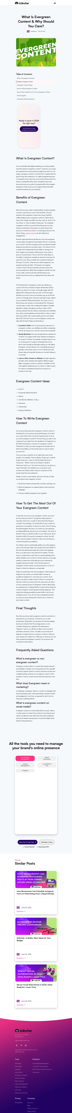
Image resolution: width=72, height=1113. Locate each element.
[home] (22, 3)
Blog (28, 1105)
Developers (36, 1072)
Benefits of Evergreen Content (25, 81)
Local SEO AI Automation (40, 1066)
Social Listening (20, 1078)
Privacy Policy (31, 1111)
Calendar (18, 1069)
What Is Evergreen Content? (25, 78)
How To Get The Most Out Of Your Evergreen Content (33, 92)
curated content (30, 233)
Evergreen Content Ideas (24, 85)
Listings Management (21, 1084)
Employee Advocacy (21, 1093)
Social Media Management (41, 1063)
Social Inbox (18, 1072)
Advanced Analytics (21, 1087)
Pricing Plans (19, 1102)
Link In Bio (18, 1090)
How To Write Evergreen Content (27, 88)
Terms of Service (32, 1108)
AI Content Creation (21, 1075)
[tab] (25, 758)
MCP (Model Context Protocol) (42, 1069)
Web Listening (19, 1081)
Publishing (18, 1063)
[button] (54, 3)
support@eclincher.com (22, 1040)
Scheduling (18, 1066)
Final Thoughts (21, 95)
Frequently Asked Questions (25, 99)
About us (30, 1102)
